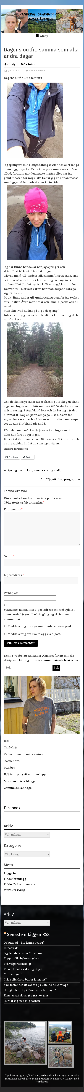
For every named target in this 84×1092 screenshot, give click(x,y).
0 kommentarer (35, 70)
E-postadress (14, 575)
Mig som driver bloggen (20, 781)
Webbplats (11, 593)
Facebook (12, 808)
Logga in (10, 873)
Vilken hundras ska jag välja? (23, 969)
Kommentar (13, 509)
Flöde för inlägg (15, 879)
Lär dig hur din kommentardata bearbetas (48, 660)
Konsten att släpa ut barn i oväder (26, 996)
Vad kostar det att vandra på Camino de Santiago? (37, 985)
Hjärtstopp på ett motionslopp (25, 774)
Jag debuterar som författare (23, 953)
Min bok (9, 768)
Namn (9, 556)
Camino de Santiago (18, 788)
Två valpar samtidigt (17, 964)
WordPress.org (14, 890)
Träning (29, 64)
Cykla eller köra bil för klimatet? (25, 980)
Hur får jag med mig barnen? (23, 1001)
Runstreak (11, 948)
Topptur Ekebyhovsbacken (21, 959)
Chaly (11, 64)
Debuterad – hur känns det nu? (24, 943)
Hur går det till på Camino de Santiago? (30, 990)
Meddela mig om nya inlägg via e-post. (34, 634)
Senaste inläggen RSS (28, 934)
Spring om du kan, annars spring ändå (32, 470)
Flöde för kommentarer (20, 884)
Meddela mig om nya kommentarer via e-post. (40, 626)
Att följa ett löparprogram (60, 479)
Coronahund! (13, 975)
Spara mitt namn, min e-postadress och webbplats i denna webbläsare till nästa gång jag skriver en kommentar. (39, 614)
